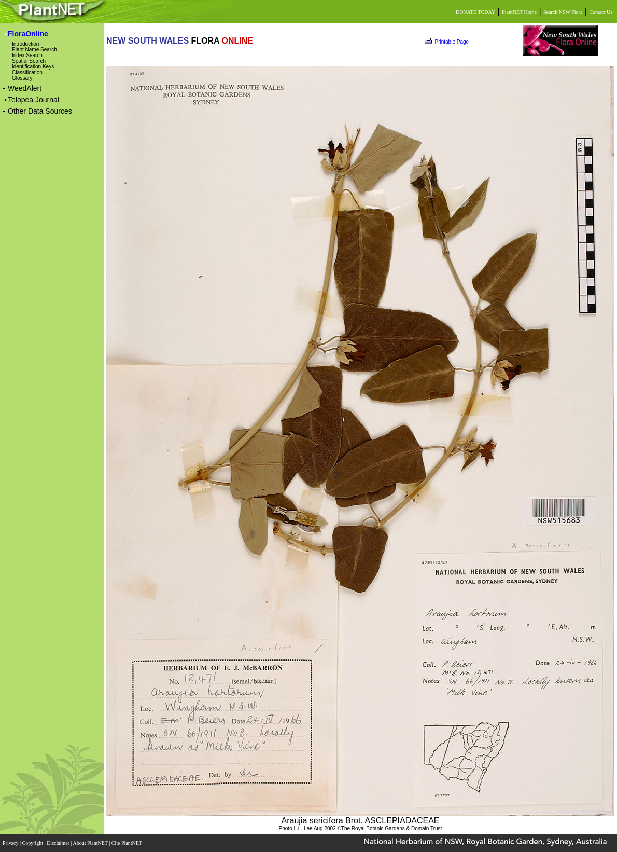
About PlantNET (91, 843)
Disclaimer (59, 843)
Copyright (33, 843)
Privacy (11, 843)
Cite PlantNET (127, 843)
